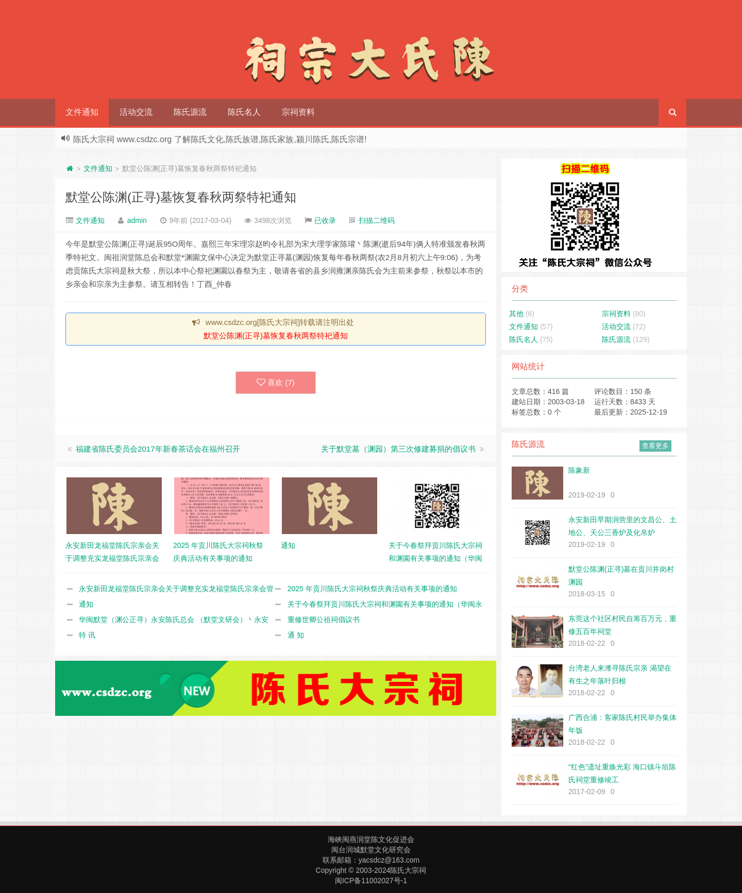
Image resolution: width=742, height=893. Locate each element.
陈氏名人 (244, 112)
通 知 (296, 635)
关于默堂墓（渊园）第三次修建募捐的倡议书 (398, 448)
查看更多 (655, 446)
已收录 (325, 220)
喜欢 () (276, 382)
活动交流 (136, 112)
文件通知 (81, 112)
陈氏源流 (190, 112)
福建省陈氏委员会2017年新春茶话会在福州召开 (158, 448)
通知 (86, 604)
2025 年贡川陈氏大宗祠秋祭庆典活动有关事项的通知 (372, 589)
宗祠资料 (298, 112)
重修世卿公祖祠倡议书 (324, 619)
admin (137, 220)
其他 (516, 314)
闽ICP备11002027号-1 (371, 881)
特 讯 (87, 635)
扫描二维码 (377, 220)
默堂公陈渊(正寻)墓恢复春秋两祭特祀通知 (180, 197)
